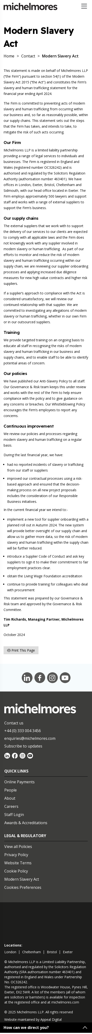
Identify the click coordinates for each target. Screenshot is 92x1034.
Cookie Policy (16, 871)
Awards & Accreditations (25, 822)
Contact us (13, 723)
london (10, 952)
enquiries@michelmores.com (29, 738)
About (9, 798)
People (10, 790)
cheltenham (31, 952)
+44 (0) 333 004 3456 (22, 730)
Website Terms (18, 863)
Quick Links (16, 771)
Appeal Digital (51, 1019)
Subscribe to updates (23, 746)
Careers (11, 806)
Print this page (21, 650)
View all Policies (18, 846)
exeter (68, 952)
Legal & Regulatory (25, 835)
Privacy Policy (16, 854)
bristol (52, 952)
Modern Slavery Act (21, 879)
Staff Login (14, 814)
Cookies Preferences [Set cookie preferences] (22, 887)
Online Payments (19, 782)
